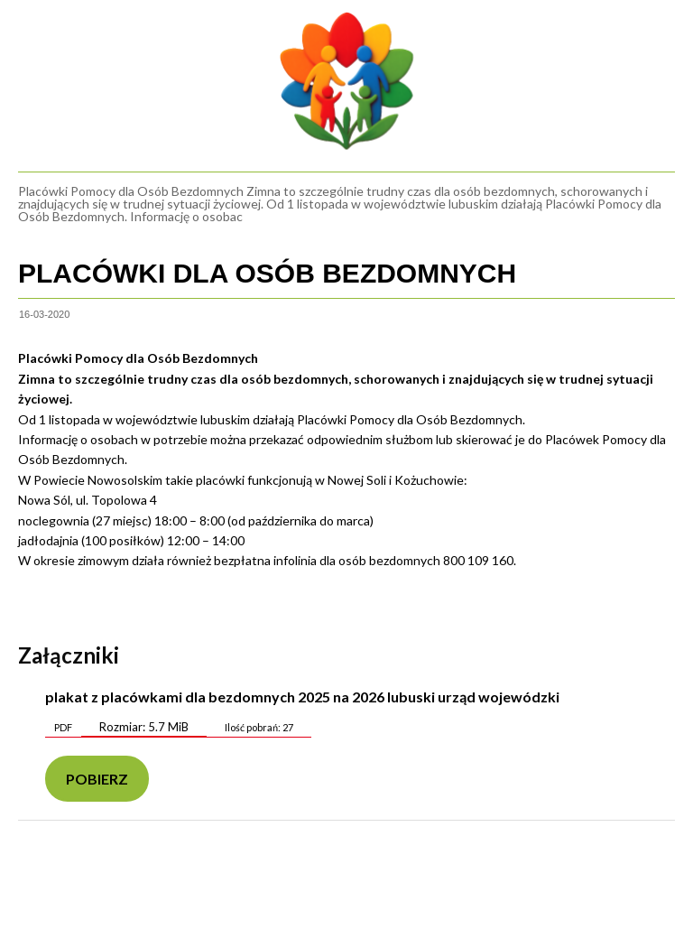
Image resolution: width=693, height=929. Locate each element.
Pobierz (97, 778)
